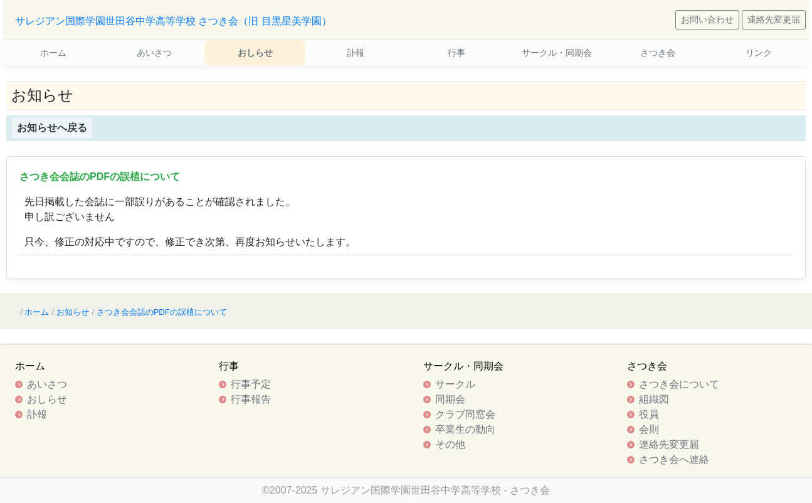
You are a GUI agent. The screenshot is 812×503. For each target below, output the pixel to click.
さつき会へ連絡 (674, 459)
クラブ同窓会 (465, 414)
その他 (450, 444)
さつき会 (657, 53)
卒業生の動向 (465, 429)
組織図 (654, 399)
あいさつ (154, 53)
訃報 (355, 53)
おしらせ (255, 53)
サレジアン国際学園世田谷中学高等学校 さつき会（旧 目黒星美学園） (173, 21)
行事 (456, 53)
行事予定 (251, 384)
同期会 (450, 399)
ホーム (53, 53)
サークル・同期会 (557, 53)
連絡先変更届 (773, 19)
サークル (455, 384)
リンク (759, 53)
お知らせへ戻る (52, 127)
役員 (649, 414)
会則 (649, 429)
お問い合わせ (707, 19)
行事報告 (251, 399)
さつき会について (679, 384)
